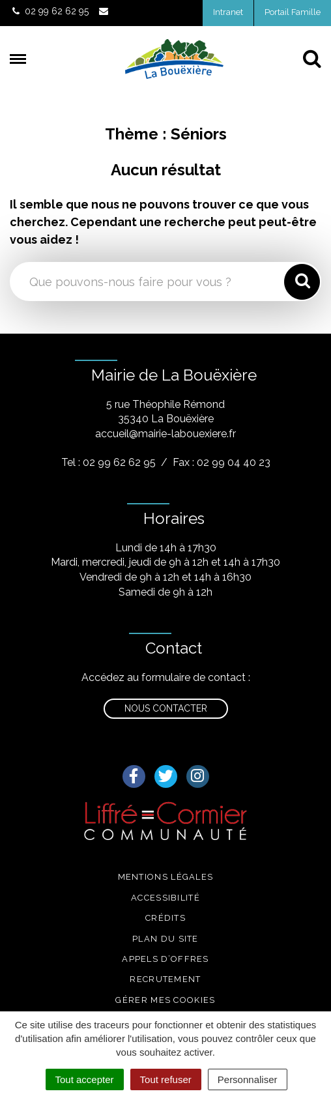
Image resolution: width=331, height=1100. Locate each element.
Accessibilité (165, 898)
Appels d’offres (165, 959)
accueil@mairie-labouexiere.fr (165, 433)
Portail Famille (293, 12)
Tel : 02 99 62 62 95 (108, 462)
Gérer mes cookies (165, 1000)
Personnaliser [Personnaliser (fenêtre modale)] (248, 1079)
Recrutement (165, 979)
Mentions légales (166, 877)
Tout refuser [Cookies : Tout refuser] (166, 1079)
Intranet (228, 12)
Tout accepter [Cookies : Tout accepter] (84, 1079)
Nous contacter (165, 708)
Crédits (165, 918)
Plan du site (165, 939)
